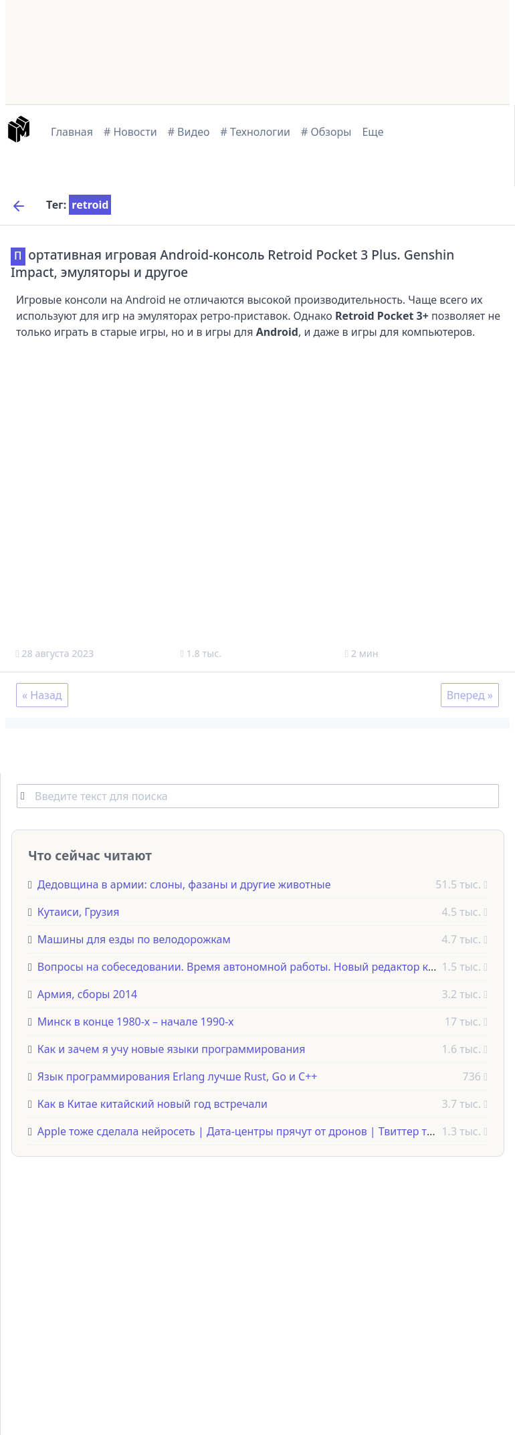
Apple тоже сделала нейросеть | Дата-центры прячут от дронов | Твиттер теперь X (251, 1130)
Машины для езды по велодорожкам (134, 938)
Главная (72, 131)
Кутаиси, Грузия (78, 911)
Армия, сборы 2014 (87, 993)
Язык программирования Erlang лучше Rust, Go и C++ (177, 1075)
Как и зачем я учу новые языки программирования (171, 1048)
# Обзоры (326, 131)
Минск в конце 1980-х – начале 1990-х (135, 1021)
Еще (372, 131)
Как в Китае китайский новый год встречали (152, 1103)
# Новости (130, 131)
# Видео (189, 131)
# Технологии (256, 131)
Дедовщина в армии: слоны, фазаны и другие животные (184, 883)
